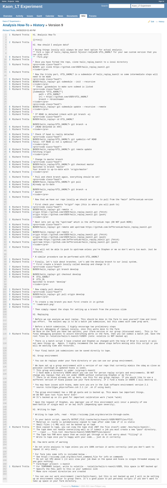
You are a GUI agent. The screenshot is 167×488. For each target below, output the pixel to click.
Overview (7, 16)
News (60, 16)
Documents (72, 16)
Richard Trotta (9, 30)
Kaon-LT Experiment (11, 21)
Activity (19, 16)
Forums (92, 16)
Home (4, 1)
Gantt (39, 16)
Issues (30, 16)
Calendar (50, 16)
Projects (11, 1)
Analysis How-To (16, 25)
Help (17, 1)
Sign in (161, 1)
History (161, 22)
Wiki (83, 16)
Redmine (75, 486)
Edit (152, 22)
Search (104, 6)
